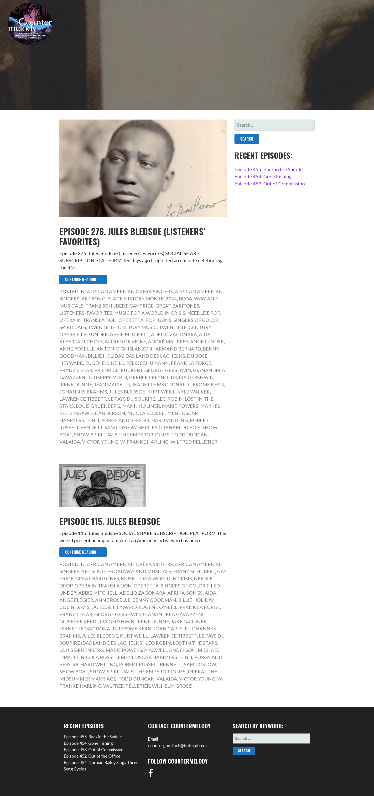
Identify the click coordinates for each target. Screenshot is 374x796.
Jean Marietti (112, 384)
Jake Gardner (189, 621)
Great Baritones (177, 306)
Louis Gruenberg (98, 406)
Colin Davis (74, 607)
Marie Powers (180, 406)
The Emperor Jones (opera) (170, 671)
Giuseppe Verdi (108, 377)
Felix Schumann (147, 363)
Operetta (131, 320)
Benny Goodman (154, 600)
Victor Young (100, 442)
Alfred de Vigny (125, 341)
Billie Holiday (105, 356)
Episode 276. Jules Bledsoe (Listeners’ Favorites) (132, 236)
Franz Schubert (106, 306)
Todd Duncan (189, 434)
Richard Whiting (165, 420)
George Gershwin (167, 370)
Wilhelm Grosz (172, 686)
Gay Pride (141, 306)
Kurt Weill (161, 391)
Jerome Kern (207, 384)
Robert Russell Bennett (150, 664)
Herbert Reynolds (153, 377)
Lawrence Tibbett (82, 399)
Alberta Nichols (81, 341)
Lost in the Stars (195, 643)
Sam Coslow (120, 427)
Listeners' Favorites (85, 313)
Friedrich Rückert (118, 370)
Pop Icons (158, 320)
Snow (81, 434)
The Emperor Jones (144, 434)
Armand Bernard (178, 348)
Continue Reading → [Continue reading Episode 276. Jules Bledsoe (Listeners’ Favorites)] (83, 279)
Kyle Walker (193, 391)
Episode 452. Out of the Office (92, 756)
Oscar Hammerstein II (163, 657)
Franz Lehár (75, 370)
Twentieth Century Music (122, 327)
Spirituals (72, 327)
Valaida (69, 442)
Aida (205, 334)
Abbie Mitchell (129, 334)
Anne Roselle (77, 348)
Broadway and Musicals (139, 571)
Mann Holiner (141, 406)
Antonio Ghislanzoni (125, 348)
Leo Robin (170, 399)
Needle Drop (203, 313)
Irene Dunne (75, 384)
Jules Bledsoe (127, 391)
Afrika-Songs (185, 593)
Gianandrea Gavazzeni (173, 614)
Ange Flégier (207, 341)
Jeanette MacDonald (160, 384)
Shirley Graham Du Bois (169, 427)
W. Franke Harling (144, 442)
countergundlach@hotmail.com (177, 745)
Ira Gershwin (196, 377)
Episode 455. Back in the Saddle (268, 169)
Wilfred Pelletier (194, 442)
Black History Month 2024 (142, 298)
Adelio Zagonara (174, 334)
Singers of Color (195, 320)
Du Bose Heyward (114, 607)
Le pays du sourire (131, 399)
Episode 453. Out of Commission (269, 183)
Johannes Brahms (83, 391)
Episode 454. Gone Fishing (263, 176)
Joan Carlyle (170, 628)
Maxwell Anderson (99, 413)
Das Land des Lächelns (155, 356)
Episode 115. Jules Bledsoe (109, 521)
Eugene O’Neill (104, 363)
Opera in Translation (88, 320)
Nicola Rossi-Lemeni (153, 413)
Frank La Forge (191, 363)
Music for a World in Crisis (149, 313)
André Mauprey (168, 341)
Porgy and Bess (121, 420)
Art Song (93, 298)
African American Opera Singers (130, 291)
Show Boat (73, 671)
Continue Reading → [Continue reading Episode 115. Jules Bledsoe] (83, 552)
